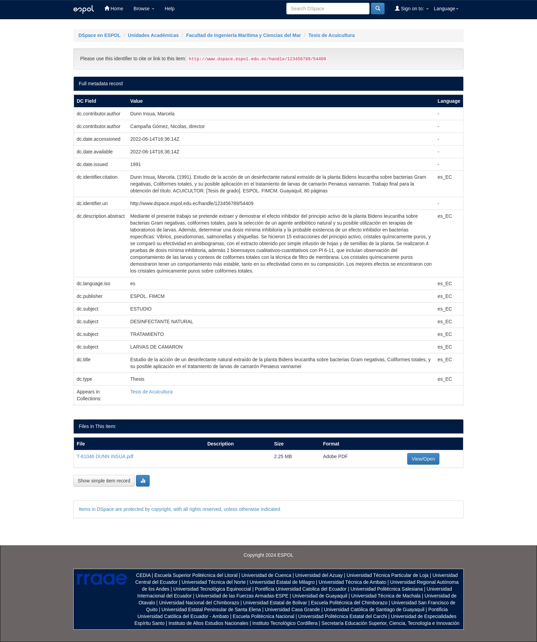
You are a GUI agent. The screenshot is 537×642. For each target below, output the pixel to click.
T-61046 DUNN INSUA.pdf (105, 456)
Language (446, 8)
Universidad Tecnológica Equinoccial (212, 589)
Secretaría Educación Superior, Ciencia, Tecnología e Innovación (391, 623)
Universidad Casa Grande (293, 609)
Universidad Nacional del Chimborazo (199, 602)
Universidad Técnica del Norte (214, 582)
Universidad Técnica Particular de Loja (387, 575)
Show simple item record (104, 480)
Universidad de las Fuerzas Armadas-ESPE (242, 596)
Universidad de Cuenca (266, 575)
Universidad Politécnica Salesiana (386, 589)
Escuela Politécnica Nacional (264, 616)
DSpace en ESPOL (99, 35)
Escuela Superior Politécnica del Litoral (196, 575)
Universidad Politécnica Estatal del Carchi (342, 616)
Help (170, 8)
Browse (144, 8)
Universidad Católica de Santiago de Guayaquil (374, 609)
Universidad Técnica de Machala (386, 596)
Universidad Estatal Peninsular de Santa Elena (211, 609)
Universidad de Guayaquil (319, 596)
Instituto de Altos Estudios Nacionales (208, 623)
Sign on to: (412, 8)
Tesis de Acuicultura (331, 35)
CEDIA (143, 575)
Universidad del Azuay (319, 575)
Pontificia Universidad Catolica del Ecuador (301, 589)
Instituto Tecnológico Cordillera (284, 623)
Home (113, 8)
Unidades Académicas (153, 35)
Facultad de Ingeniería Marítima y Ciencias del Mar (243, 35)
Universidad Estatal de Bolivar (275, 602)
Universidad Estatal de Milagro (282, 582)
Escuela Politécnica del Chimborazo (349, 602)
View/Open (423, 459)
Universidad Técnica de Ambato (352, 582)
